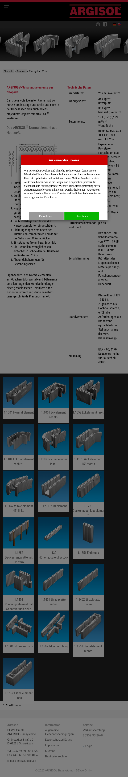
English (120, 25)
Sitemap (50, 750)
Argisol (97, 12)
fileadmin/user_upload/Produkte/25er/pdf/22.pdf (18, 494)
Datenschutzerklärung (58, 739)
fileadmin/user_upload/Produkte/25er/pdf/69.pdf (53, 447)
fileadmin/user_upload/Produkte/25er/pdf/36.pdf (53, 587)
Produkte (21, 71)
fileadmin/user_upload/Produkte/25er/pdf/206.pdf (18, 681)
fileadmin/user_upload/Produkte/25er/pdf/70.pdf (88, 447)
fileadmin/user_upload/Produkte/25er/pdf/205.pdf (88, 634)
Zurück (5, 44)
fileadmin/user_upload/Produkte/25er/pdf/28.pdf (53, 540)
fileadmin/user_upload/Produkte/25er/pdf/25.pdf (88, 496)
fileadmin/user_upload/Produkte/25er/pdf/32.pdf (18, 632)
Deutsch (115, 25)
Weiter (122, 44)
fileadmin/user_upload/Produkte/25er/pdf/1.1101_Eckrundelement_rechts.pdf (18, 447)
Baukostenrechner (56, 756)
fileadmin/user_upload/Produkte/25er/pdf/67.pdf (53, 400)
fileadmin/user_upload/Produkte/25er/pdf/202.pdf (18, 398)
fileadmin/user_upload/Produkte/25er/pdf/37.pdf (88, 587)
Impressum (52, 745)
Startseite (8, 71)
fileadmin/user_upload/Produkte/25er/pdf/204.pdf (88, 538)
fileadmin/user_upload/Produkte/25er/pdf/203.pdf (53, 491)
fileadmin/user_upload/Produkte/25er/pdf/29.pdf (18, 589)
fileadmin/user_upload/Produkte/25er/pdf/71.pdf (53, 632)
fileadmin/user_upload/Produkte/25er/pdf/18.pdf (88, 398)
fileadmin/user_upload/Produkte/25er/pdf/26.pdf (18, 542)
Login (87, 746)
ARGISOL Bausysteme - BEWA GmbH (69, 770)
